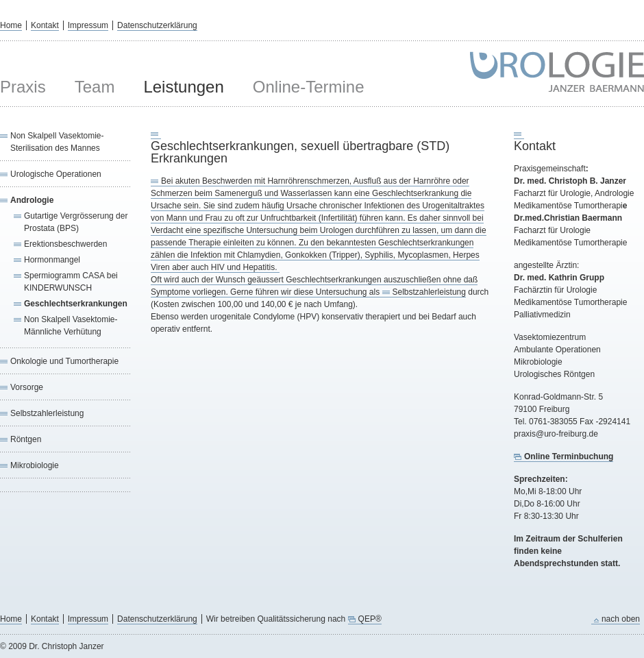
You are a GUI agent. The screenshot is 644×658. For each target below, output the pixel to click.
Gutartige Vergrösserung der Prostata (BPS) (75, 222)
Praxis (23, 86)
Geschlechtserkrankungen (75, 303)
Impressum (88, 25)
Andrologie (31, 200)
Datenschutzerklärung (157, 25)
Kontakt (45, 25)
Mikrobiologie (34, 465)
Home (11, 25)
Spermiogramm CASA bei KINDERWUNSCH (71, 282)
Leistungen (183, 86)
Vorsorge (26, 387)
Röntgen (25, 439)
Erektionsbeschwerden (65, 244)
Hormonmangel (52, 260)
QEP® (370, 619)
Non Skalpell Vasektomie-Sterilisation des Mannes (57, 142)
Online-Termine (308, 86)
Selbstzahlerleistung (47, 413)
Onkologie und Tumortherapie (64, 361)
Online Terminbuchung (568, 456)
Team (95, 86)
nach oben (621, 619)
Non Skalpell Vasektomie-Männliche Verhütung (71, 326)
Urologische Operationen (55, 174)
